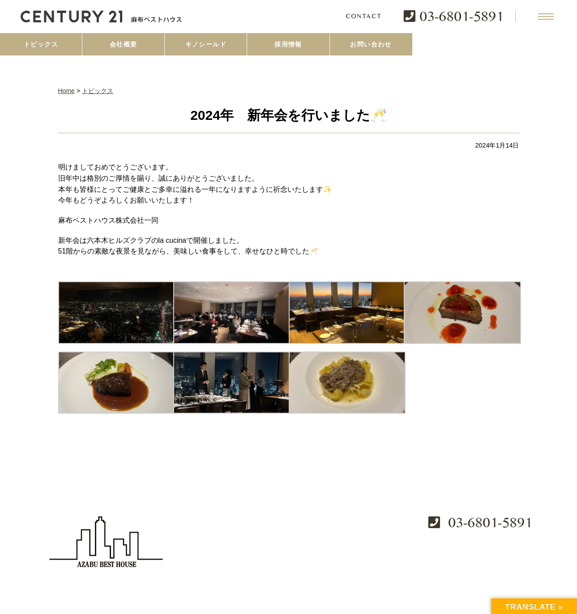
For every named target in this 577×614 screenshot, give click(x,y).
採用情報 (288, 44)
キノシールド (206, 44)
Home (66, 90)
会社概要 (123, 44)
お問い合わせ (370, 44)
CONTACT (364, 16)
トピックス (41, 44)
